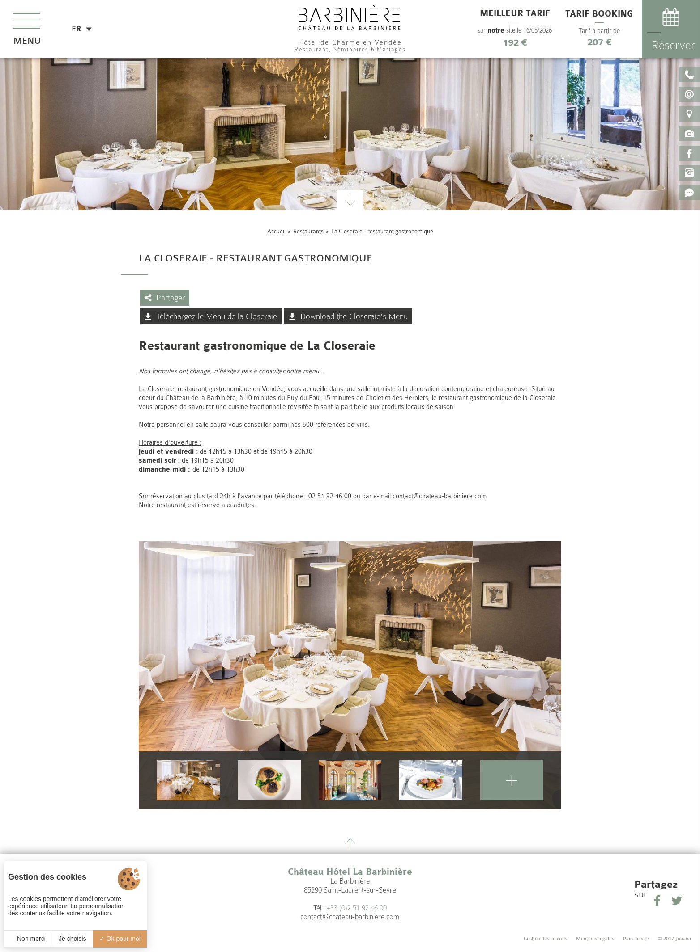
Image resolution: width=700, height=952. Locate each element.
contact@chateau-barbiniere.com (350, 917)
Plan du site (636, 939)
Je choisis (72, 938)
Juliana (683, 939)
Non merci (28, 938)
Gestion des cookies (545, 939)
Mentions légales (595, 939)
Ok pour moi (120, 938)
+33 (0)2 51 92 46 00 (357, 908)
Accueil (276, 231)
